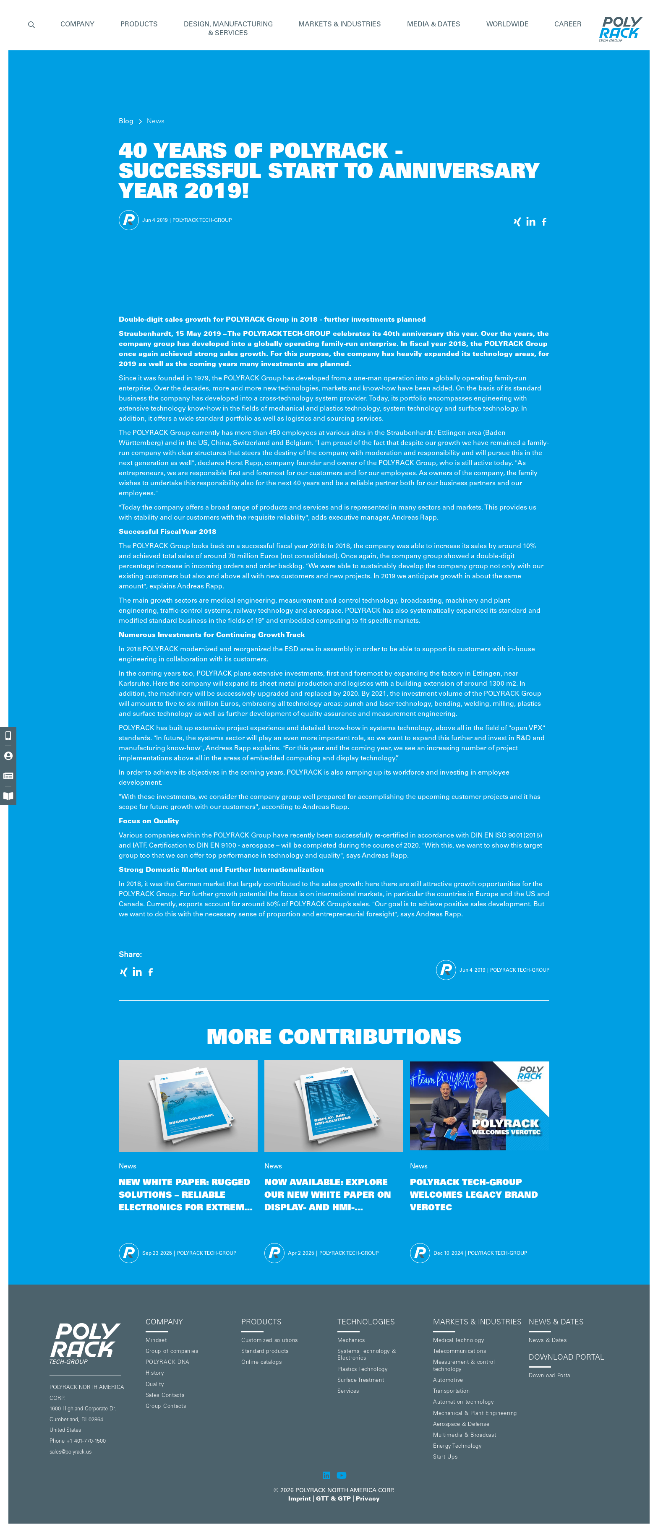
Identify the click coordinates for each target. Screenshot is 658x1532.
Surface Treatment (360, 1381)
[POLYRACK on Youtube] (342, 1475)
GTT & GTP (333, 1499)
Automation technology (463, 1402)
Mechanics (351, 1341)
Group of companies (172, 1352)
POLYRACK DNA (168, 1363)
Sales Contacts (165, 1396)
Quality (155, 1385)
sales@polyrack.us (70, 1452)
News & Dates (548, 1341)
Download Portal (550, 1376)
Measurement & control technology (464, 1366)
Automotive (448, 1381)
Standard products (265, 1352)
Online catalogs (261, 1363)
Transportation (451, 1391)
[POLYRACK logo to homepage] (94, 1343)
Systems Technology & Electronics (366, 1355)
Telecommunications (459, 1352)
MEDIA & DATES (433, 24)
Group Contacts (166, 1407)
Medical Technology (458, 1341)
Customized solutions (269, 1341)
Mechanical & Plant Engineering (475, 1414)
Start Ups (445, 1457)
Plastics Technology (362, 1370)
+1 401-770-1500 (86, 1441)
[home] (619, 29)
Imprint (299, 1499)
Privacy (368, 1499)
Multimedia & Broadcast (464, 1435)
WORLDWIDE (507, 24)
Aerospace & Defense (461, 1425)
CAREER (568, 24)
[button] (31, 25)
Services (348, 1391)
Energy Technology (457, 1446)
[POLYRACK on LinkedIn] (326, 1475)
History (155, 1373)
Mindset (156, 1341)
